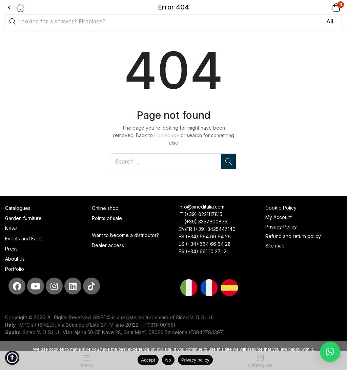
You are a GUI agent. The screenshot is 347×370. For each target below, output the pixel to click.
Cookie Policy (281, 208)
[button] (327, 7)
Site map (275, 245)
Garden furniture (23, 218)
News (11, 228)
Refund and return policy (293, 236)
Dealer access (108, 245)
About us (15, 259)
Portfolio (14, 269)
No (168, 360)
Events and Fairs (23, 238)
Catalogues (17, 208)
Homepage (166, 135)
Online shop (105, 208)
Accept (148, 360)
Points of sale (107, 218)
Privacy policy (195, 360)
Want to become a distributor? (125, 235)
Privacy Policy (281, 227)
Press (11, 249)
